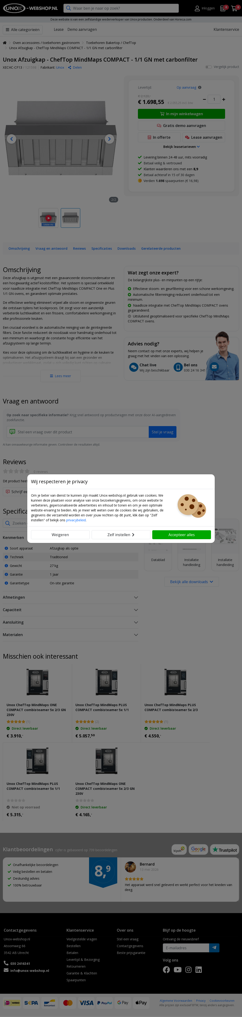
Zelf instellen (120, 534)
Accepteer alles (181, 534)
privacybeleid (76, 520)
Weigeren (60, 534)
